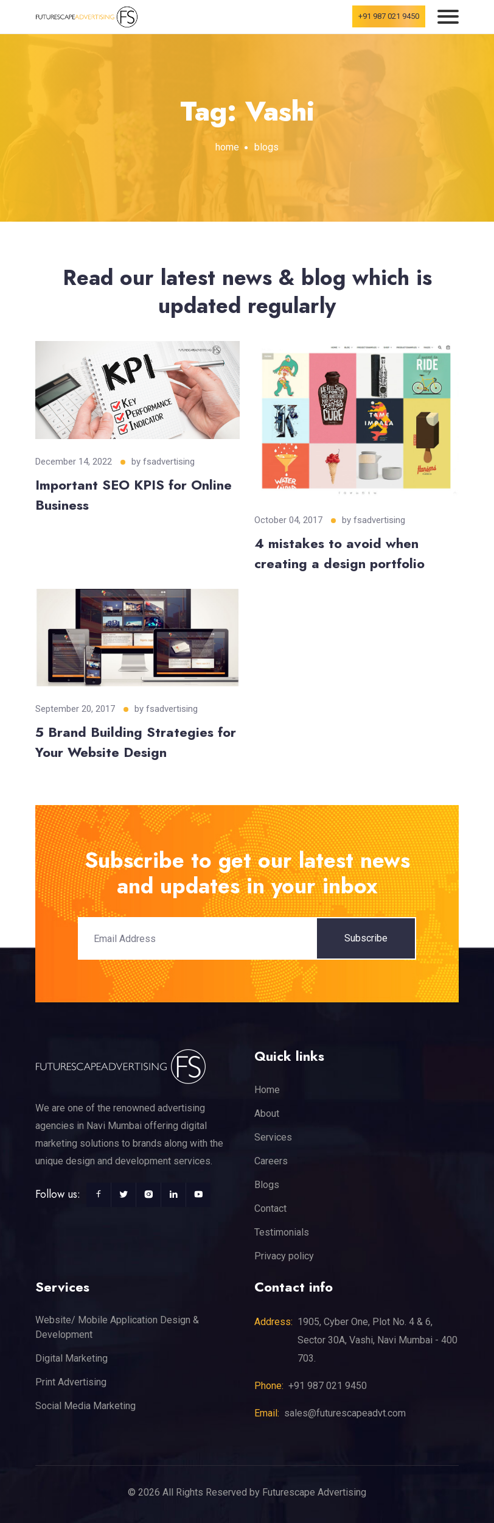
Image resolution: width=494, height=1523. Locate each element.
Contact (270, 1208)
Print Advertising (70, 1382)
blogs (266, 147)
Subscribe (366, 938)
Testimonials (281, 1232)
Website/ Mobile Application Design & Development (117, 1327)
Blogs (266, 1185)
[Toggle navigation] (448, 17)
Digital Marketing (71, 1358)
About (266, 1113)
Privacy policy (284, 1256)
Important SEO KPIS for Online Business (133, 495)
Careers (271, 1161)
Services (273, 1137)
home (227, 147)
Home (267, 1090)
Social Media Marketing (85, 1406)
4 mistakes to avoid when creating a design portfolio (339, 553)
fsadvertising (169, 461)
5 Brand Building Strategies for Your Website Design (135, 742)
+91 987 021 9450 (388, 16)
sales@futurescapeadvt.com (345, 1413)
